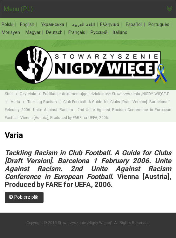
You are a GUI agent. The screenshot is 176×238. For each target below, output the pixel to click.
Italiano (120, 32)
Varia (15, 102)
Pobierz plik (24, 197)
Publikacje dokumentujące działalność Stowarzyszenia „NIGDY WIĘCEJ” (106, 94)
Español (134, 24)
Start (9, 94)
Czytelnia (28, 94)
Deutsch (55, 32)
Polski (8, 24)
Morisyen (11, 32)
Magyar (33, 32)
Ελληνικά (110, 24)
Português (159, 24)
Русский (99, 32)
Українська (53, 24)
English (28, 24)
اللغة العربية (83, 24)
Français (77, 32)
